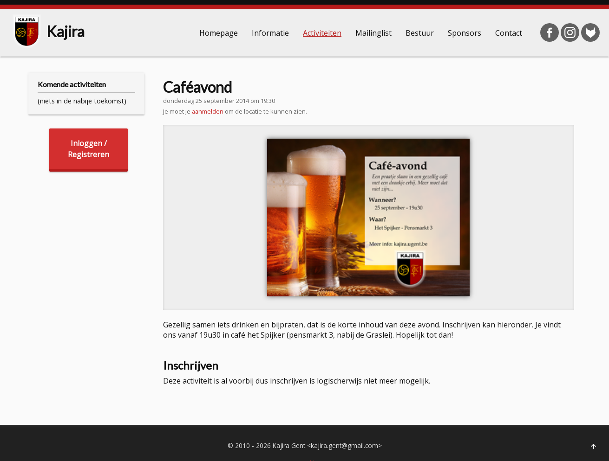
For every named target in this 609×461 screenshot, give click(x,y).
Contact (508, 33)
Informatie (270, 33)
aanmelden (207, 111)
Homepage (218, 33)
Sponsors (464, 33)
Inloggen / (88, 149)
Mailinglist (373, 33)
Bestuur (420, 33)
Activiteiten (322, 33)
